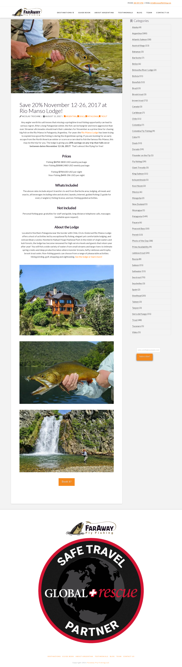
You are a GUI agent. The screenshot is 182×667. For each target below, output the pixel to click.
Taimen (135, 301)
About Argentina (84, 656)
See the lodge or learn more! (88, 256)
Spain (134, 289)
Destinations (54, 656)
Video (135, 332)
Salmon (135, 265)
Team (119, 656)
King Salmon (138, 173)
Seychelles (137, 283)
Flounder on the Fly (141, 155)
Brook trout (137, 94)
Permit (135, 234)
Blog (112, 656)
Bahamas (136, 51)
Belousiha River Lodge (142, 70)
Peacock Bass (138, 228)
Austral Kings (138, 45)
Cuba (134, 137)
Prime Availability (140, 247)
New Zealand (138, 204)
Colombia (136, 125)
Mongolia (136, 198)
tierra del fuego (139, 314)
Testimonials (101, 656)
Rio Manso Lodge (89, 132)
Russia (135, 259)
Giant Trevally (139, 167)
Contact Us (128, 656)
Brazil (135, 88)
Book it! (67, 481)
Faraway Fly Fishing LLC (98, 662)
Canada (135, 106)
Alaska (135, 27)
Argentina (70, 116)
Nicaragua (137, 210)
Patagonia (91, 116)
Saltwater (136, 271)
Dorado (135, 149)
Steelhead (136, 295)
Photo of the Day (140, 240)
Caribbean (137, 112)
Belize (135, 64)
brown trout (137, 100)
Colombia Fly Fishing (142, 131)
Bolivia (135, 76)
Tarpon (135, 308)
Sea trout (136, 277)
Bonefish (136, 82)
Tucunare (136, 326)
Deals (81, 116)
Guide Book (68, 656)
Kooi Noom (137, 186)
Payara (135, 222)
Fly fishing (137, 161)
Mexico (135, 192)
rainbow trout (138, 253)
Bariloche (136, 57)
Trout (103, 116)
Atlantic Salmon (139, 39)
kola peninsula (138, 179)
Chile (134, 118)
